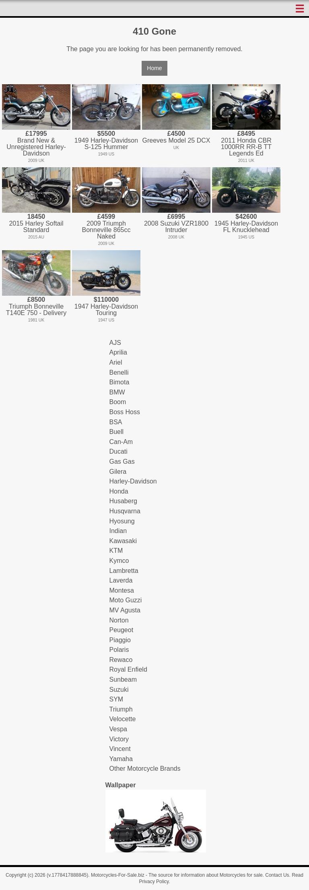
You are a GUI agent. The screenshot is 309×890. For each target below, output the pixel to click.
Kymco (119, 560)
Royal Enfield (128, 669)
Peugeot (121, 630)
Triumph (121, 709)
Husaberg (123, 501)
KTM (116, 550)
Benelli (119, 372)
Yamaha (121, 758)
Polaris (119, 649)
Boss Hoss (124, 412)
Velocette (122, 719)
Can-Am (121, 441)
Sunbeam (123, 679)
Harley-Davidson (133, 481)
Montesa (121, 590)
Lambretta (123, 570)
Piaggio (120, 640)
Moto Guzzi (125, 600)
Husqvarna (124, 511)
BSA (115, 422)
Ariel (115, 362)
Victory (119, 739)
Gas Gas (122, 461)
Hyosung (122, 521)
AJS (115, 342)
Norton (119, 620)
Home (154, 68)
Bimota (119, 382)
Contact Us (277, 875)
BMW (117, 392)
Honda (118, 491)
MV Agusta (124, 610)
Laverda (121, 580)
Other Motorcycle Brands (145, 768)
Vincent (120, 748)
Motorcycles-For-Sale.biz (117, 875)
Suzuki (119, 689)
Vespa (118, 729)
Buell (116, 431)
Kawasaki (123, 540)
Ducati (118, 451)
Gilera (118, 471)
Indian (118, 530)
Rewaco (121, 659)
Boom (117, 401)
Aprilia (118, 352)
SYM (116, 699)
